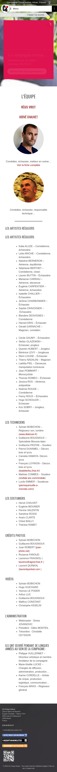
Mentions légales (42, 766)
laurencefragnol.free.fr (31, 560)
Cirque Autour (7, 14)
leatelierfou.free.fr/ (29, 468)
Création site (30, 768)
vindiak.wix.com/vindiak (32, 475)
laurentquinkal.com (30, 568)
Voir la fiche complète (28, 165)
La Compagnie (19, 14)
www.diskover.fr (27, 431)
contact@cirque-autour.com (12, 730)
